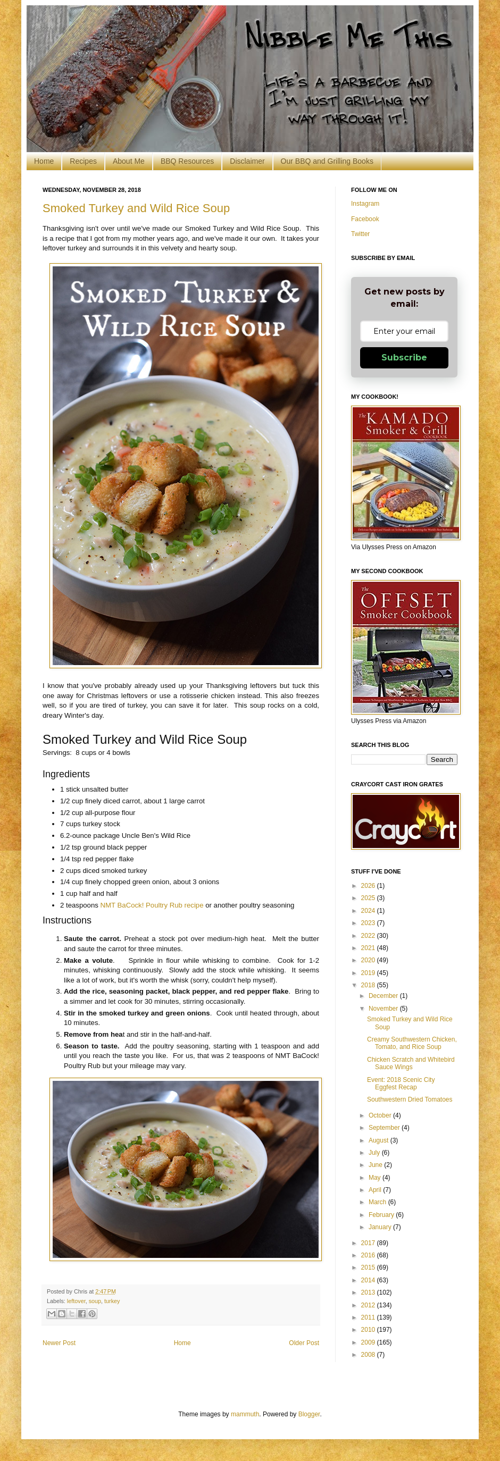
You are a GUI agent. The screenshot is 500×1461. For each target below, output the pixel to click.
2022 (369, 935)
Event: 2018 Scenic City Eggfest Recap (401, 1083)
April (376, 1190)
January (381, 1227)
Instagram (365, 203)
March (378, 1202)
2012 (369, 1305)
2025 (369, 898)
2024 (369, 910)
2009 (369, 1342)
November (384, 1008)
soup (95, 1301)
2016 (369, 1255)
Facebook (365, 219)
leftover (76, 1301)
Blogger (309, 1414)
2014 (369, 1280)
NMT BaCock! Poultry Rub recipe (152, 905)
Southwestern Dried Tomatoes (410, 1099)
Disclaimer (247, 161)
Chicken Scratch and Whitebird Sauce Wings (411, 1063)
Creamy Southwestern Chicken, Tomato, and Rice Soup (412, 1043)
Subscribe (404, 357)
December (384, 996)
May (375, 1177)
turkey (112, 1301)
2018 (369, 985)
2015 (369, 1267)
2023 (369, 923)
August (379, 1140)
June (376, 1165)
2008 (369, 1354)
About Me (129, 161)
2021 (369, 948)
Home (44, 161)
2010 (369, 1329)
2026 (369, 885)
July (375, 1152)
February (382, 1215)
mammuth (245, 1414)
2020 (369, 960)
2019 (369, 973)
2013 (369, 1292)
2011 (369, 1317)
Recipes (83, 161)
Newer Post (59, 1343)
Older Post (304, 1343)
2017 (369, 1243)
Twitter (360, 234)
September (385, 1127)
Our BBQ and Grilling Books (327, 161)
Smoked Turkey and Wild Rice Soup (136, 208)
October (381, 1115)
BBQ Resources (187, 161)
